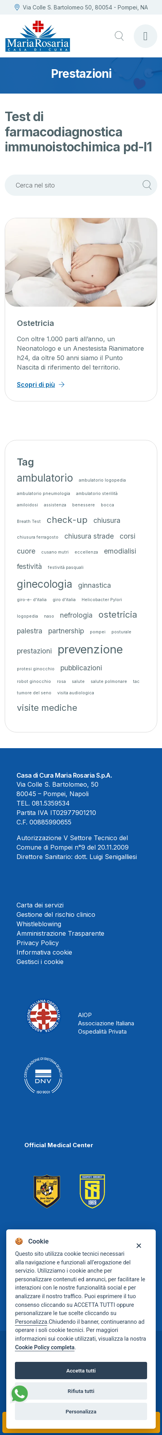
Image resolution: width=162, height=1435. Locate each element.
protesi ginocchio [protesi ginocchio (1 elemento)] (36, 669)
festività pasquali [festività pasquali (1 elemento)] (66, 567)
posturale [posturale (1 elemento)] (121, 632)
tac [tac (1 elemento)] (136, 681)
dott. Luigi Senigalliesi (106, 857)
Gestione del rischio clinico (55, 914)
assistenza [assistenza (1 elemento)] (55, 505)
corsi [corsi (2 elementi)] (127, 536)
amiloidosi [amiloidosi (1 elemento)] (27, 505)
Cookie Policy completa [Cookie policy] (45, 1347)
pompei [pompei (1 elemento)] (98, 632)
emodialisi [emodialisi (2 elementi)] (120, 551)
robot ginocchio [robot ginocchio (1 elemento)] (34, 681)
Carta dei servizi (40, 905)
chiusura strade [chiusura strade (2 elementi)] (89, 536)
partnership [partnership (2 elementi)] (66, 631)
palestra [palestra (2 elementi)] (29, 631)
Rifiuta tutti (81, 1391)
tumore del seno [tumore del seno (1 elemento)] (34, 692)
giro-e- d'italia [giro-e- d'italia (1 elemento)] (32, 599)
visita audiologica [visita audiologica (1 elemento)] (75, 692)
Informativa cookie (44, 952)
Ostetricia (35, 323)
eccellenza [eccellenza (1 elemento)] (86, 552)
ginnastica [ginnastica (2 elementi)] (94, 585)
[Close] (139, 1245)
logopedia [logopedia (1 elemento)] (27, 616)
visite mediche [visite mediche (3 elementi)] (47, 707)
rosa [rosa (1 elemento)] (61, 681)
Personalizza (31, 1322)
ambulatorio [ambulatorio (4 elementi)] (45, 478)
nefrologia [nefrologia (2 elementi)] (76, 615)
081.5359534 (51, 803)
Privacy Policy (37, 943)
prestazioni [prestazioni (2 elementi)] (34, 651)
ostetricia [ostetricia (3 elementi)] (117, 614)
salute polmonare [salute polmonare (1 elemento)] (109, 681)
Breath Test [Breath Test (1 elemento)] (29, 521)
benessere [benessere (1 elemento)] (83, 505)
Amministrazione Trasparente (60, 933)
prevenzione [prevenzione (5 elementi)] (90, 649)
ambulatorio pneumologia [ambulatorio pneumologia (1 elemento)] (43, 493)
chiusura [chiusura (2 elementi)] (106, 520)
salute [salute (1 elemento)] (78, 681)
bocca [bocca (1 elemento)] (107, 505)
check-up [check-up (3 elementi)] (67, 519)
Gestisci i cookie (40, 962)
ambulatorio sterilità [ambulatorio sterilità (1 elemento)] (97, 493)
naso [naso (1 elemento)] (49, 616)
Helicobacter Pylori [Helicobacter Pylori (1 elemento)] (102, 599)
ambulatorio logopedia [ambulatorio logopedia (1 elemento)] (102, 480)
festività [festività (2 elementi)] (29, 566)
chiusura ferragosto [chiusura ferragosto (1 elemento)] (37, 537)
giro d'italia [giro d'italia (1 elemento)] (64, 599)
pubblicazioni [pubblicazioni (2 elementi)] (81, 668)
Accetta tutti (81, 1370)
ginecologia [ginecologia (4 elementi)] (44, 584)
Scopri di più (36, 384)
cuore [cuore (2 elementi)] (26, 551)
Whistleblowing (38, 924)
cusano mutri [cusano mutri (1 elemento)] (55, 552)
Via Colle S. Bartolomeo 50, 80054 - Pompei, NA (81, 7)
